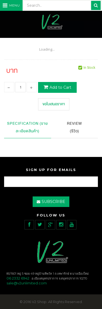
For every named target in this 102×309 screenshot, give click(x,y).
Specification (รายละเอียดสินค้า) (27, 127)
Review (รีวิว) (74, 127)
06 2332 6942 (18, 278)
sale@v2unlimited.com (27, 283)
